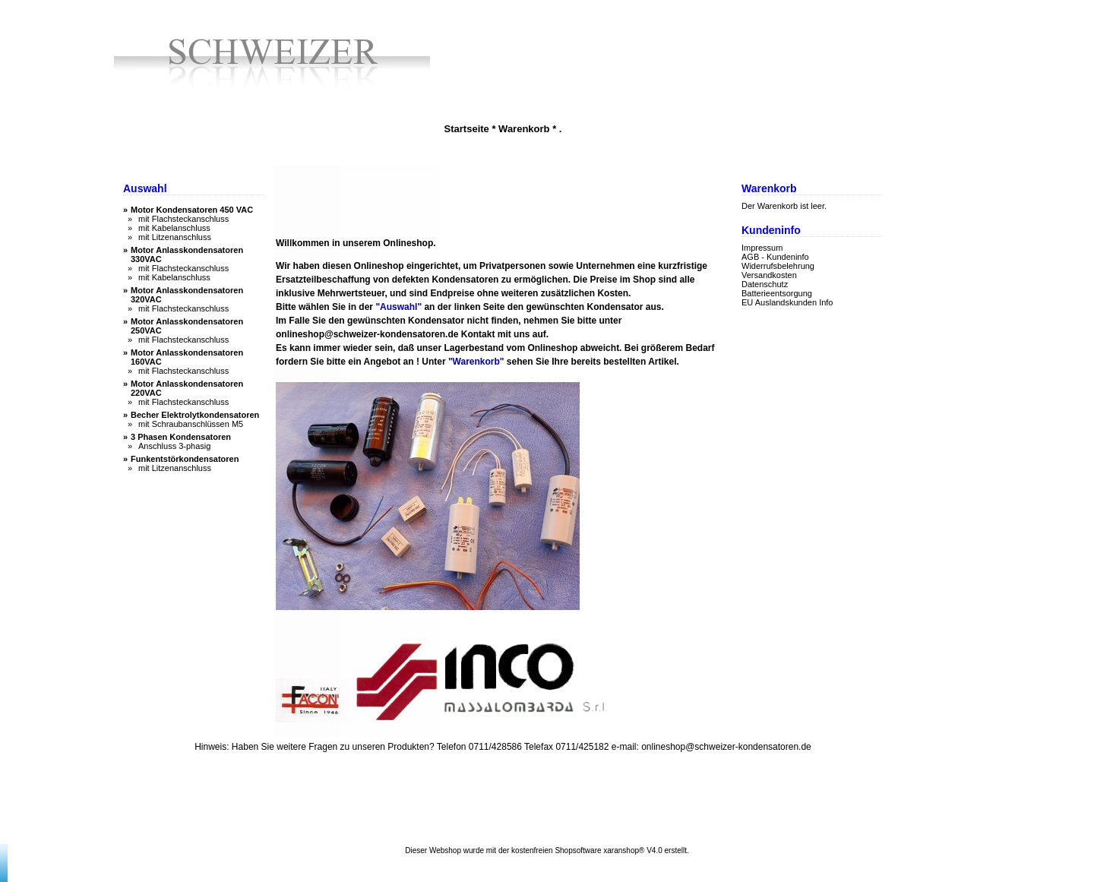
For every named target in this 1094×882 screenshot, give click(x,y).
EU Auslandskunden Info (787, 302)
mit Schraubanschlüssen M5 (190, 423)
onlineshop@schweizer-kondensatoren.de (367, 334)
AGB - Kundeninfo (775, 256)
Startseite (466, 128)
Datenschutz (764, 284)
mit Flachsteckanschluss (183, 218)
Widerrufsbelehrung (777, 265)
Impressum (762, 247)
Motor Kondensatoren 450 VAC (192, 209)
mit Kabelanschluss (174, 227)
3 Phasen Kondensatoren (181, 436)
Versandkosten (769, 275)
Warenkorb (523, 128)
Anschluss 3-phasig (174, 445)
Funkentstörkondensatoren (185, 458)
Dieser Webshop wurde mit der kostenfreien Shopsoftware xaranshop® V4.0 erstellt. (546, 850)
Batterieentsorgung (776, 293)
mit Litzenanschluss (174, 237)
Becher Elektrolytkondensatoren (195, 414)
